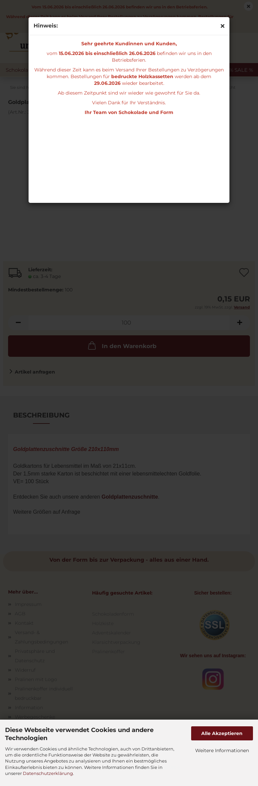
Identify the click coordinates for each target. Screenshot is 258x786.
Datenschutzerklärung (48, 773)
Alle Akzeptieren (222, 733)
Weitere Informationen (222, 750)
